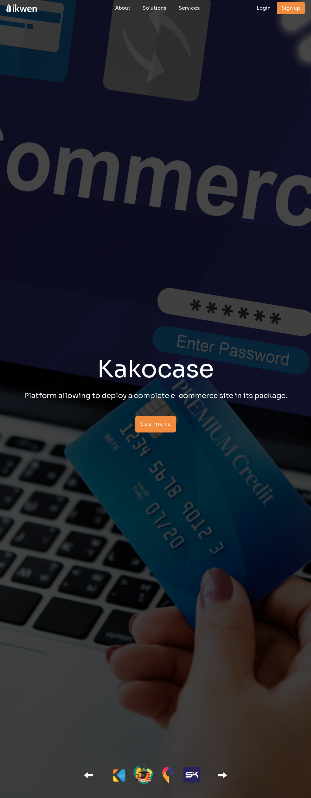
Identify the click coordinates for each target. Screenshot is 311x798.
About (122, 8)
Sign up (291, 8)
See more (155, 424)
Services (189, 8)
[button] (89, 775)
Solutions (154, 8)
